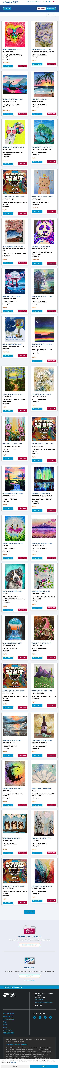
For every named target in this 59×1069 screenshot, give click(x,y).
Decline (15, 1066)
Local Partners (8, 1033)
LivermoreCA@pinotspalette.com (43, 1002)
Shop (5, 1025)
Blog (5, 1027)
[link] (53, 14)
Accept (44, 1066)
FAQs (5, 1022)
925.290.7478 (38, 1005)
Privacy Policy (17, 1044)
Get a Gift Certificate (29, 945)
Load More (29, 912)
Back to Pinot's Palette (32, 1)
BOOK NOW (22, 66)
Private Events (8, 1016)
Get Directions (39, 999)
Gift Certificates (8, 1019)
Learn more (13, 1062)
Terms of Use (9, 1044)
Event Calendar (8, 1014)
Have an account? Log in (29, 980)
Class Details (8, 66)
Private (50, 8)
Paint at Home (7, 1030)
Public (41, 8)
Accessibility (24, 1044)
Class (7, 8)
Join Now (29, 976)
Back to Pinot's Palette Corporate (13, 987)
